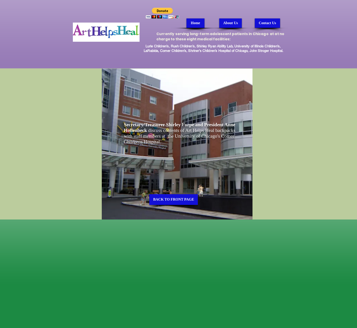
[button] (162, 13)
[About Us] (230, 23)
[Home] (195, 23)
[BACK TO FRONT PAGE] (173, 199)
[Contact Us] (267, 23)
